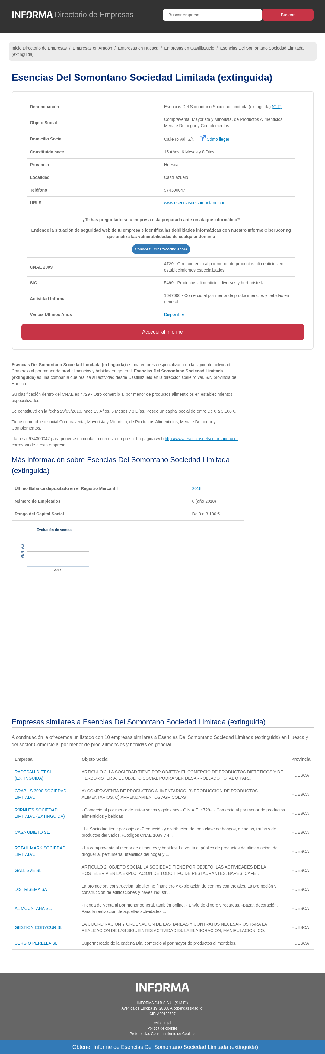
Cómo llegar (214, 139)
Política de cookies (162, 1028)
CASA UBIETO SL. (32, 832)
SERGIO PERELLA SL (36, 943)
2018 (197, 488)
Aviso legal (162, 1023)
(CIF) (277, 106)
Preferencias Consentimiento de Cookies (162, 1034)
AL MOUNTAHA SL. (33, 908)
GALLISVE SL (28, 870)
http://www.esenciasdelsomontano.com (201, 438)
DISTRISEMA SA (31, 889)
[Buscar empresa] (212, 15)
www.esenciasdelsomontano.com (195, 202)
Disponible (174, 314)
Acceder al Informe (162, 331)
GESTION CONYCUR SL (39, 927)
